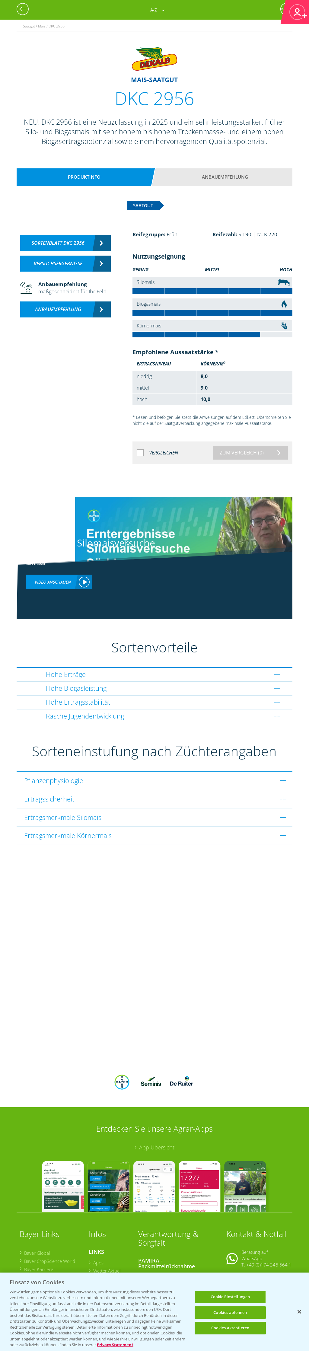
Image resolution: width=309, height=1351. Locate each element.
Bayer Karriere (38, 1230)
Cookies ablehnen (230, 1312)
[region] (154, 1312)
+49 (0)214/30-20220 (268, 1265)
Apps (98, 1223)
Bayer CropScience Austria (50, 1238)
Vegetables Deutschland (48, 1263)
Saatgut (100, 1266)
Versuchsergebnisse (58, 263)
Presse (30, 1254)
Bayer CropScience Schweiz (51, 1246)
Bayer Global (36, 1213)
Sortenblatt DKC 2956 (58, 243)
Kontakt (244, 1240)
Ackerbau (102, 1258)
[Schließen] (299, 1311)
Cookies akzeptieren (230, 1327)
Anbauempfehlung (225, 177)
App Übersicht (156, 1107)
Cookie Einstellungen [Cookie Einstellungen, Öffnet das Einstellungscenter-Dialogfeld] (230, 1296)
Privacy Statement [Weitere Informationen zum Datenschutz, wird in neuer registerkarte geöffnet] (115, 1344)
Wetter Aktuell (107, 1231)
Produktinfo (84, 177)
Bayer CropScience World (49, 1222)
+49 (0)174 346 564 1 (268, 1225)
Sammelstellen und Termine (170, 1237)
